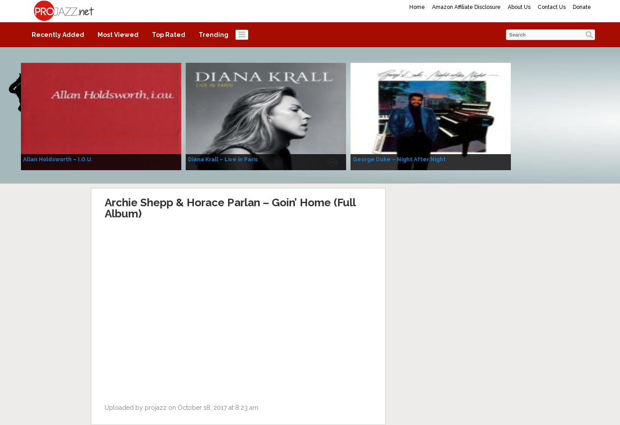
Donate (582, 7)
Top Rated (168, 34)
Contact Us (552, 7)
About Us (519, 7)
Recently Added (58, 34)
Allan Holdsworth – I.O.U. (57, 159)
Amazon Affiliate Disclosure (466, 7)
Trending (213, 34)
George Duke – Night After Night (399, 159)
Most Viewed (118, 34)
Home (417, 7)
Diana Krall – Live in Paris (223, 159)
